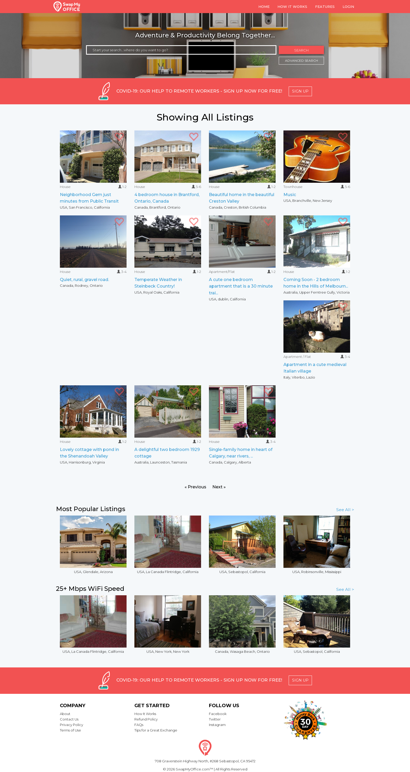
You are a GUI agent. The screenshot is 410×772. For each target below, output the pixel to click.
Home (264, 6)
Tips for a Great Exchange (155, 730)
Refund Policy (146, 719)
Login (348, 6)
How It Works (145, 714)
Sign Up (300, 91)
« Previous (195, 486)
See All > (345, 509)
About (65, 714)
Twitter (215, 719)
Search (301, 50)
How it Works (292, 6)
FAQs (138, 725)
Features (325, 6)
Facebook (217, 714)
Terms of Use (70, 730)
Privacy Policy (71, 725)
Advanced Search (301, 60)
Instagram (217, 725)
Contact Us (69, 719)
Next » (219, 486)
